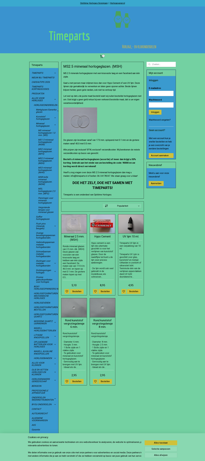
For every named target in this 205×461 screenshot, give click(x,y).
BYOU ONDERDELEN (44, 404)
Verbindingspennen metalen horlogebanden (45, 244)
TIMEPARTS (44, 73)
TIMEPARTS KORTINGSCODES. (40, 87)
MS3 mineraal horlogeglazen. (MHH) (45, 170)
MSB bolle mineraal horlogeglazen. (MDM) (45, 181)
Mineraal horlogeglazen (46, 124)
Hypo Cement (102, 236)
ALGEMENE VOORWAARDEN (39, 419)
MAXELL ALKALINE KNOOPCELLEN (43, 352)
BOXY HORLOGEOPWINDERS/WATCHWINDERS (46, 287)
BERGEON (36, 386)
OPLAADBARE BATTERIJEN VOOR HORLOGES (45, 344)
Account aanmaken (160, 155)
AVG (34, 425)
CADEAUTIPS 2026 (41, 82)
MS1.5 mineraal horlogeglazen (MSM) (45, 142)
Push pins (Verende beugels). (46, 226)
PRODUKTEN (38, 93)
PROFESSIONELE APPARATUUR (40, 391)
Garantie (36, 429)
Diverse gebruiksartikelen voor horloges (44, 279)
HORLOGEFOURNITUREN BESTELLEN (46, 308)
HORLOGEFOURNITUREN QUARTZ (46, 315)
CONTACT (36, 409)
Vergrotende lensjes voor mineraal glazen (45, 209)
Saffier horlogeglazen (43, 217)
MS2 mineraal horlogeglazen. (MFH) (45, 151)
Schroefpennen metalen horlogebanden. (43, 254)
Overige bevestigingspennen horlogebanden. (45, 235)
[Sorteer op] (122, 206)
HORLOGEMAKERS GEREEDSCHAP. (44, 380)
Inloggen (155, 112)
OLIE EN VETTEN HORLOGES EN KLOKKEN (44, 372)
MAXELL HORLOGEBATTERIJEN (45, 329)
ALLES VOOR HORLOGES (44, 99)
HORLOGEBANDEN (45, 358)
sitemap (110, 456)
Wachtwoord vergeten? (160, 120)
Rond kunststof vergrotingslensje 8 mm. (102, 323)
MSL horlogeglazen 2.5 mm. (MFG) (46, 191)
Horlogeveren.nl (117, 3)
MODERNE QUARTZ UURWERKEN (45, 322)
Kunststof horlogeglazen (46, 117)
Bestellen (76, 291)
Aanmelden (156, 183)
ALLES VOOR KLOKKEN (44, 364)
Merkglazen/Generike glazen (47, 110)
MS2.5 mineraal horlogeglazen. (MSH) (45, 160)
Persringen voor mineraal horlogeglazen (45, 200)
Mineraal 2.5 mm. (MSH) (74, 238)
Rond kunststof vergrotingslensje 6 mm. (74, 323)
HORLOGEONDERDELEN (46, 105)
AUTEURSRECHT (40, 413)
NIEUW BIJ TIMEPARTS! (43, 77)
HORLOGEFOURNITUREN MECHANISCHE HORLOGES (46, 295)
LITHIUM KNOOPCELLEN (45, 336)
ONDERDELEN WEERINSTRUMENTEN (44, 398)
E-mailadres (155, 88)
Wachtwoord (155, 100)
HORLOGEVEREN (42, 303)
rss (115, 456)
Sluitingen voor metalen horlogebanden (46, 263)
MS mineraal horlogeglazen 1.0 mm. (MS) (46, 132)
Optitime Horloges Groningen (94, 3)
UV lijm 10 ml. (131, 236)
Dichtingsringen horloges (46, 271)
